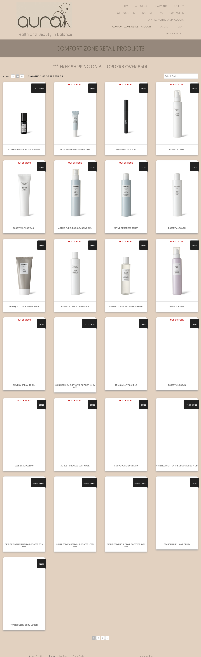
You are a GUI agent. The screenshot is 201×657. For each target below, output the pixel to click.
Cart (181, 26)
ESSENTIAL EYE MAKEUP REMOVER (126, 307)
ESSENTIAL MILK (177, 150)
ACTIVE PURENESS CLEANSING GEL (75, 228)
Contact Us (176, 12)
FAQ (161, 12)
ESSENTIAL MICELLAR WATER (75, 307)
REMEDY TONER (176, 307)
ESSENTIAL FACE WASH (24, 228)
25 (17, 76)
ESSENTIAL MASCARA (126, 150)
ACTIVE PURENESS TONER (126, 228)
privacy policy (175, 33)
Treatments (160, 6)
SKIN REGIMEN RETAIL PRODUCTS (165, 19)
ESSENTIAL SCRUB (177, 385)
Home (126, 6)
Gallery (179, 6)
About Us (141, 6)
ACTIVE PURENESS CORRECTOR (75, 150)
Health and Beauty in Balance (44, 34)
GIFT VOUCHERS (126, 12)
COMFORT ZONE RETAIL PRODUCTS (133, 26)
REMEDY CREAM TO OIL (24, 385)
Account (165, 26)
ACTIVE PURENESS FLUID (126, 466)
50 (22, 76)
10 (13, 76)
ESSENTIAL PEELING (24, 466)
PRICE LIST (146, 12)
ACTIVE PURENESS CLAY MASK (75, 466)
